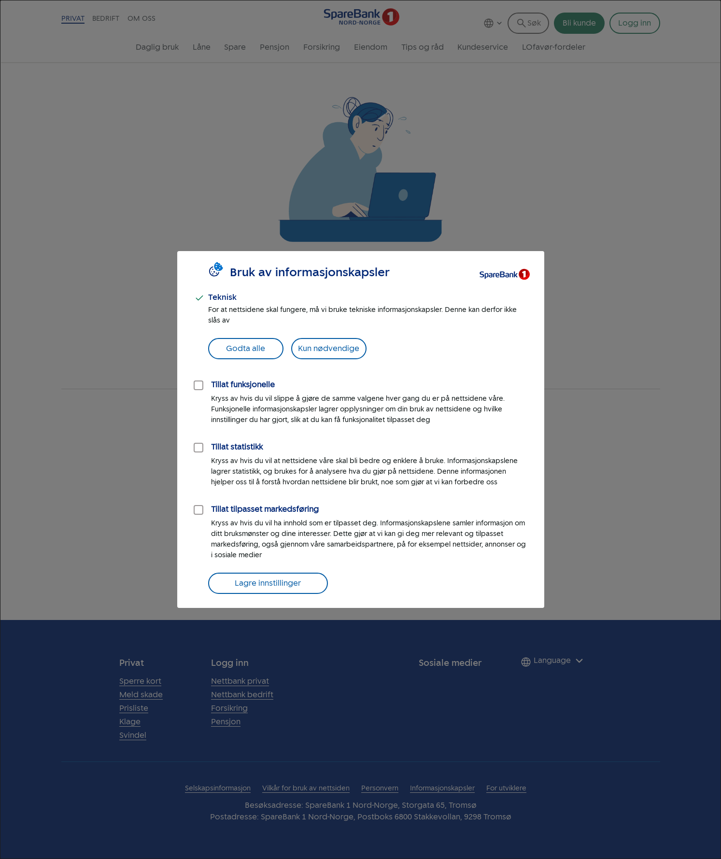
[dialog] (360, 429)
